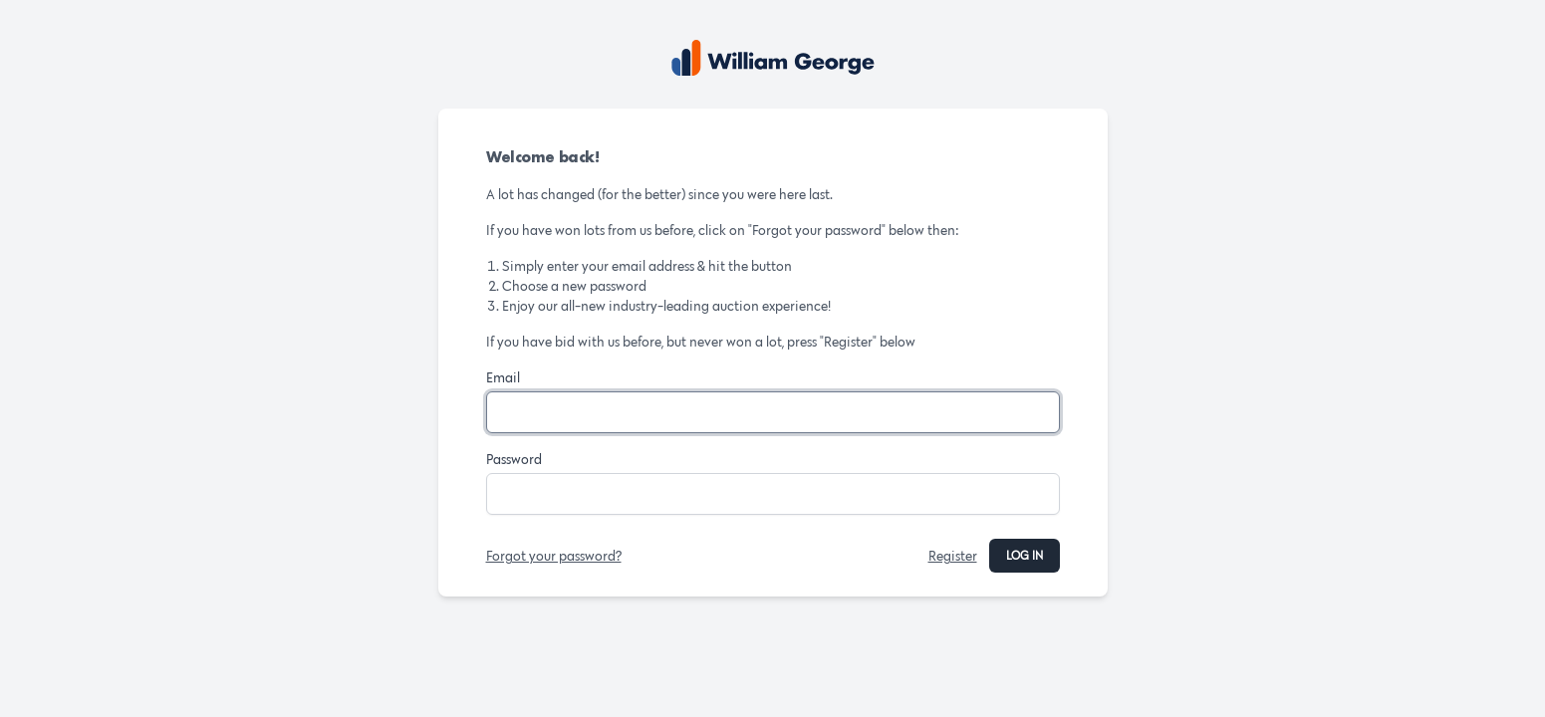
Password (514, 459)
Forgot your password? (554, 556)
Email (503, 377)
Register (952, 556)
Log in (1024, 555)
